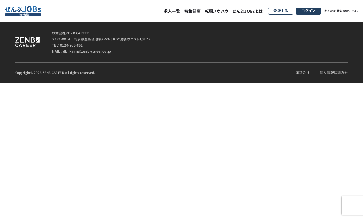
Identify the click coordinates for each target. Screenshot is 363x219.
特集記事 (192, 11)
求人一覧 (172, 11)
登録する (280, 10)
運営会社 (302, 72)
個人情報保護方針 (334, 72)
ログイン (308, 10)
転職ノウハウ (216, 11)
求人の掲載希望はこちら (341, 11)
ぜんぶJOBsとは (247, 11)
